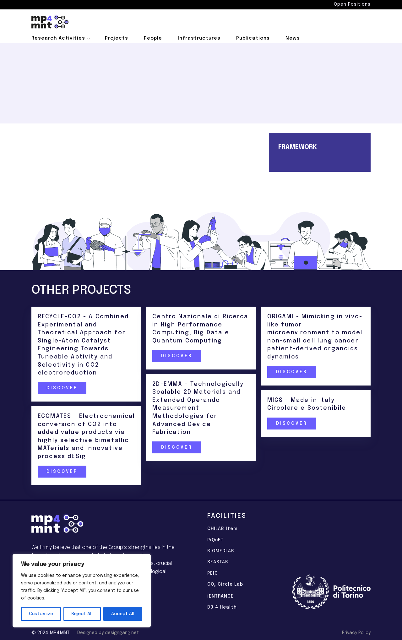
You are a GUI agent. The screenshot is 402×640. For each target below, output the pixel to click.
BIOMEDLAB (220, 551)
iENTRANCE (220, 596)
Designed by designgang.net (108, 633)
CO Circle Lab (225, 585)
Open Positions (352, 4)
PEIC (212, 573)
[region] (82, 590)
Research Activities (58, 38)
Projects (116, 38)
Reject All (82, 614)
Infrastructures (199, 38)
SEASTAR (217, 562)
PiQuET (215, 540)
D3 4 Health (222, 607)
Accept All (122, 614)
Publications (253, 38)
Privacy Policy (356, 633)
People (153, 38)
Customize (41, 614)
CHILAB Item (222, 529)
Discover (62, 388)
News (292, 38)
